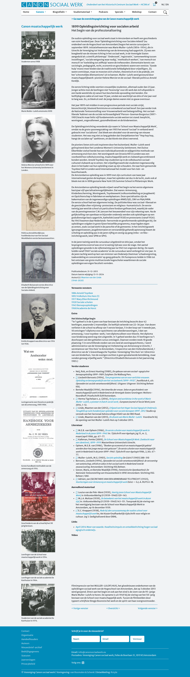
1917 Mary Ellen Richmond (85, 299)
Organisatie (27, 635)
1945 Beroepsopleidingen (85, 305)
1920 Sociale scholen (82, 302)
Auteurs (25, 643)
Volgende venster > (148, 608)
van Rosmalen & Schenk (82, 672)
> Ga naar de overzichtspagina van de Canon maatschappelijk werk (105, 19)
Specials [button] (119, 12)
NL (163, 4)
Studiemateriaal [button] (81, 12)
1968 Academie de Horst (84, 308)
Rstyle (114, 672)
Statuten (25, 655)
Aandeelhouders (29, 639)
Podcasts (103, 12)
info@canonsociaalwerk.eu (92, 652)
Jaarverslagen (28, 659)
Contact (152, 12)
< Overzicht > (113, 608)
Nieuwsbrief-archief (31, 647)
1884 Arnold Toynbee (82, 293)
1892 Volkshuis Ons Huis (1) (85, 296)
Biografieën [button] (59, 12)
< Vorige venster (80, 608)
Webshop (137, 12)
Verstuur (137, 639)
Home (26, 12)
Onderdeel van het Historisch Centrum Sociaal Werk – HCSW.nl (117, 4)
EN (167, 4)
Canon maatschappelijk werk (42, 26)
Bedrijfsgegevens (30, 651)
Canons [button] (40, 12)
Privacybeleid (28, 663)
